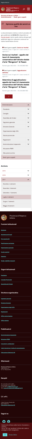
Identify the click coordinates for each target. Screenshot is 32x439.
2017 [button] (4, 180)
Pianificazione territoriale (7, 243)
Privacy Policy (13, 435)
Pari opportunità (5, 239)
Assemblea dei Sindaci (17, 118)
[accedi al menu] (28, 9)
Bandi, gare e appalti (20, 17)
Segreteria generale (17, 122)
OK (5, 435)
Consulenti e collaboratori (7, 344)
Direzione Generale (17, 127)
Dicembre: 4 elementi (9, 184)
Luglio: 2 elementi (8, 197)
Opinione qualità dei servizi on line (16, 25)
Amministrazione (6, 17)
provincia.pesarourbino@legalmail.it (13, 388)
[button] (28, 105)
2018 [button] (4, 175)
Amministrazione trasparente (17, 144)
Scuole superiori (5, 252)
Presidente (17, 109)
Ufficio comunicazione (6, 316)
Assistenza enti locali (6, 234)
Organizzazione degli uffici (11, 131)
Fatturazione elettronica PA (8, 405)
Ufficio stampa (5, 320)
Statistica (3, 256)
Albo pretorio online (9, 153)
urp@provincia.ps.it (12, 386)
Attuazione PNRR (8, 149)
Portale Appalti (5, 37)
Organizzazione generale (7, 248)
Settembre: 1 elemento (10, 193)
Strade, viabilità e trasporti (8, 261)
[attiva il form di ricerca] (23, 9)
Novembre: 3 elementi (9, 188)
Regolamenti (17, 140)
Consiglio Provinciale (6, 280)
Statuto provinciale (8, 135)
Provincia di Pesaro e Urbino (12, 8)
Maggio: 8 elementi (8, 206)
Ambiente (3, 230)
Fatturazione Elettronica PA (8, 352)
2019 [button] (4, 171)
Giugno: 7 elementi (8, 201)
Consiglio (17, 113)
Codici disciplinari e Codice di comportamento (13, 348)
